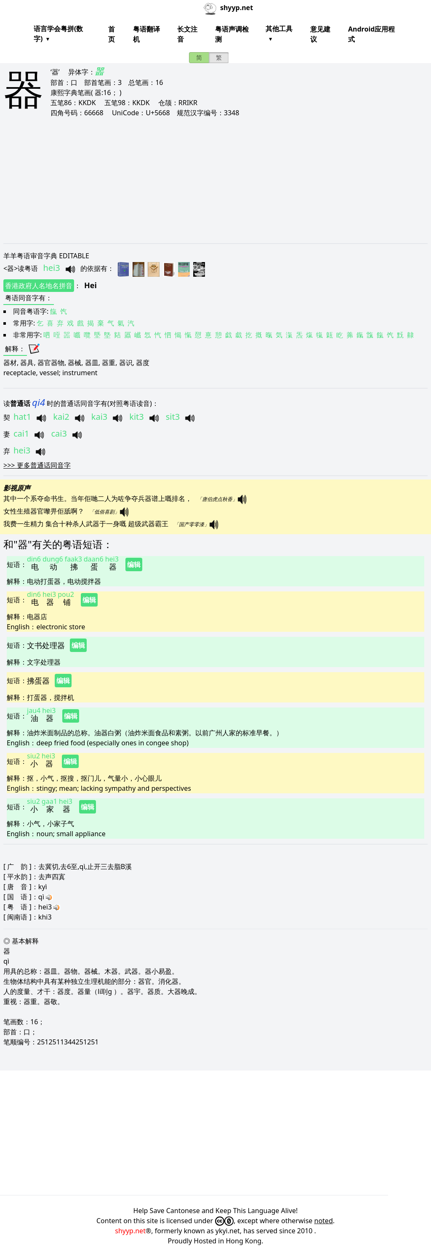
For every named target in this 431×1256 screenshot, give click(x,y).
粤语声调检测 (232, 34)
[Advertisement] (215, 180)
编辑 (134, 564)
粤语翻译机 (146, 34)
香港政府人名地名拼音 (38, 285)
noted (323, 1220)
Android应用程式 (371, 34)
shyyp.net (130, 1230)
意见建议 (320, 34)
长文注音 (187, 34)
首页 (111, 34)
